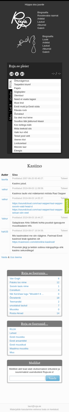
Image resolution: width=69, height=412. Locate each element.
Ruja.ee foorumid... (34, 324)
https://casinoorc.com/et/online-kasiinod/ (33, 242)
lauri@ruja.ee (34, 406)
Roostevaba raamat (47, 15)
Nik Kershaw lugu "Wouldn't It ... (27, 294)
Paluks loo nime (18, 282)
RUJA (21, 20)
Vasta (4, 257)
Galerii (40, 28)
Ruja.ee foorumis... (34, 273)
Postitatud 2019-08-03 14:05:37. (28, 198)
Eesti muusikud (18, 344)
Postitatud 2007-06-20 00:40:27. (28, 178)
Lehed (13, 333)
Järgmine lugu (22, 74)
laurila (4, 179)
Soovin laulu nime (19, 286)
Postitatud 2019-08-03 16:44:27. (28, 217)
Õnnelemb (15, 297)
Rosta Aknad (16, 313)
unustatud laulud (18, 305)
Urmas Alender (26, 44)
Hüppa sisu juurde (34, 4)
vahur (5, 189)
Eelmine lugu (11, 74)
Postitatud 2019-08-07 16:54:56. (28, 230)
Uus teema (16, 257)
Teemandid (16, 301)
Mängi (17, 74)
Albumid (41, 25)
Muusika (14, 309)
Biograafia (42, 12)
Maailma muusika (19, 348)
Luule (45, 39)
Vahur (5, 218)
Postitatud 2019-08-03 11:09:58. (28, 188)
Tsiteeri (64, 178)
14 (58, 313)
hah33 (4, 231)
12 (58, 282)
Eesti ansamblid (18, 340)
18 (58, 297)
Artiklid (41, 18)
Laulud (41, 21)
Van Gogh (15, 278)
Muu (12, 352)
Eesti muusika (17, 337)
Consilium (15, 290)
